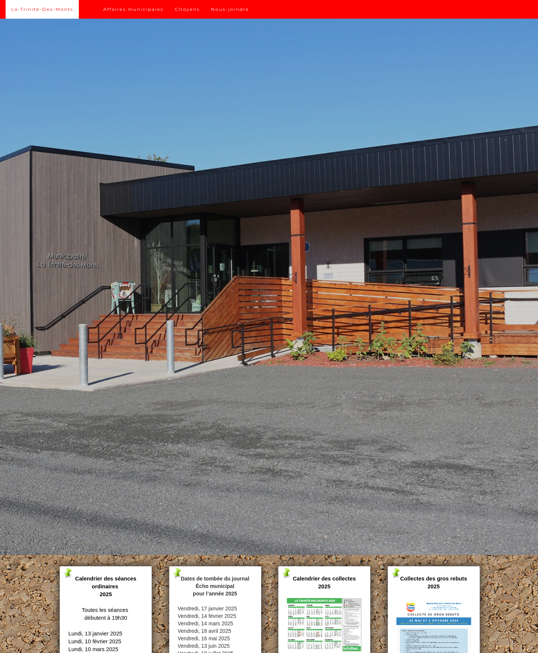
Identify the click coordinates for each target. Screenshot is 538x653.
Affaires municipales (133, 9)
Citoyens (187, 9)
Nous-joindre (230, 9)
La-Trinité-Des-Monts (42, 9)
